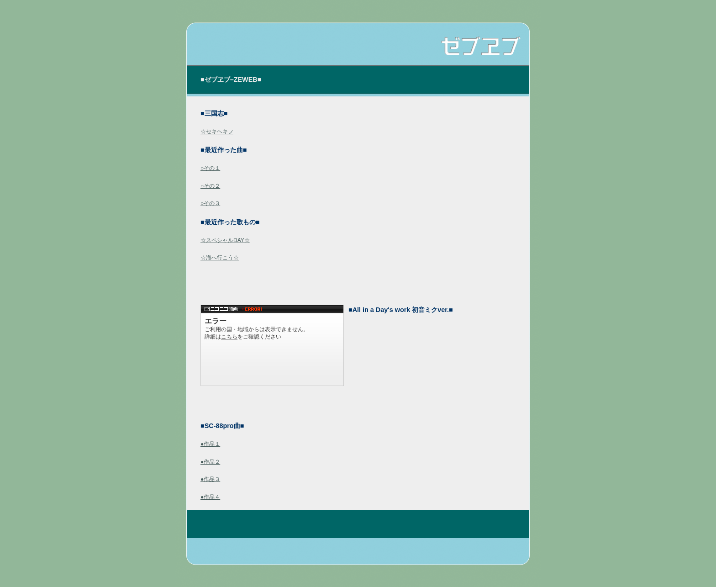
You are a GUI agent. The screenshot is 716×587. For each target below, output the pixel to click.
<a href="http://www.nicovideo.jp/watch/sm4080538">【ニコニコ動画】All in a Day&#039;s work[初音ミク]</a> (272, 345)
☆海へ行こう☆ (219, 257)
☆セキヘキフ (216, 131)
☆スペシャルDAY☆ (225, 240)
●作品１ (210, 444)
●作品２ (210, 462)
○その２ (210, 186)
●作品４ (210, 497)
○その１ (210, 168)
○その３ (210, 203)
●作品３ (210, 479)
